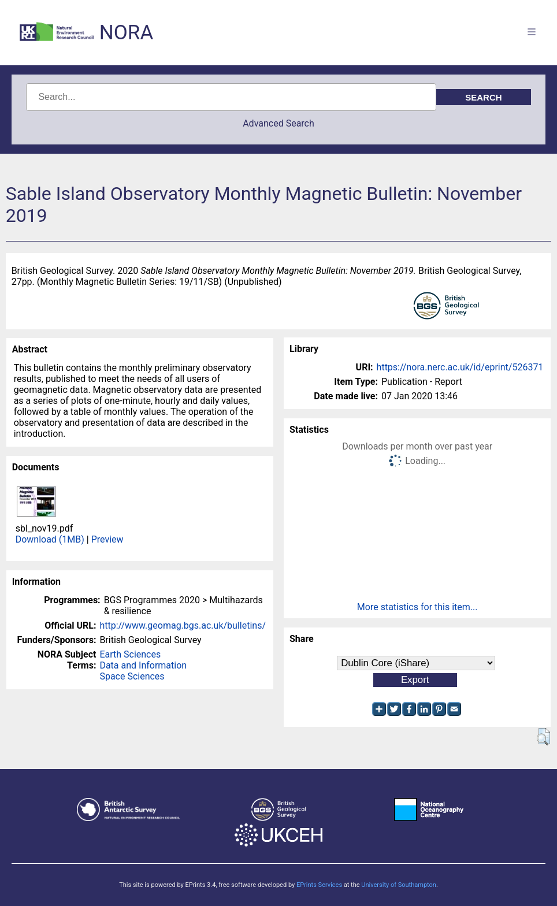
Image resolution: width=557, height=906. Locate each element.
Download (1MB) (50, 539)
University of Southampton (398, 885)
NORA (126, 32)
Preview (107, 539)
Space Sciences (131, 676)
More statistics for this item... (417, 606)
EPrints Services (319, 885)
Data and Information (143, 665)
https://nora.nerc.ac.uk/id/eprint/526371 (460, 367)
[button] (543, 736)
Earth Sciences (130, 654)
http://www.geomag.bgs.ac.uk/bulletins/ (182, 625)
